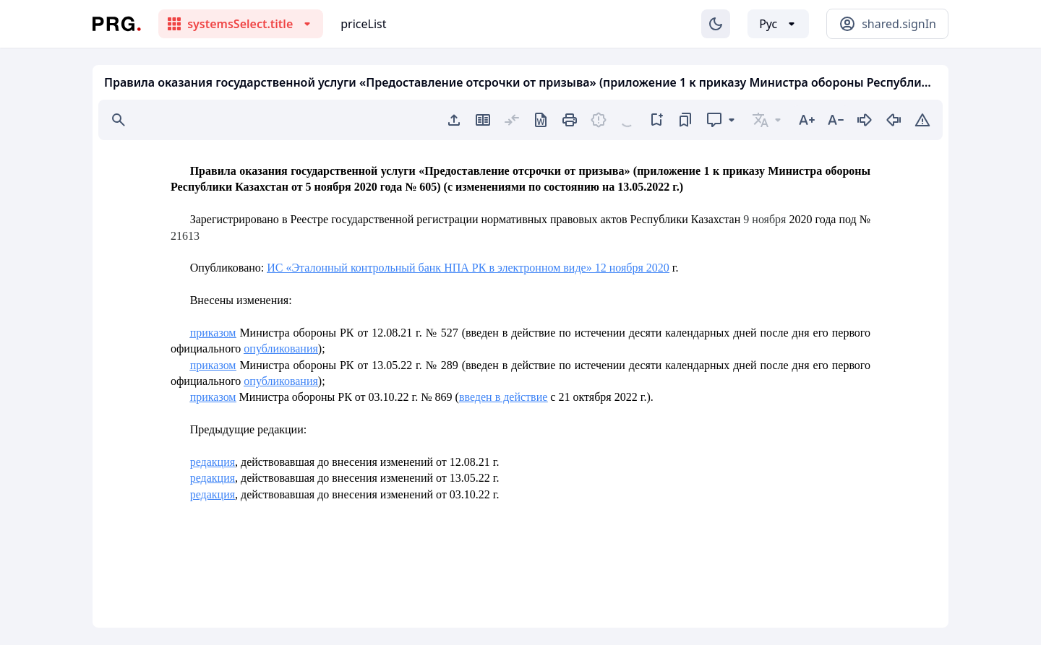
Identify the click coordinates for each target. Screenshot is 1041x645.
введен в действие (503, 397)
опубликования (281, 348)
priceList (363, 24)
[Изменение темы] (715, 23)
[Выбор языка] (778, 23)
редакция (212, 462)
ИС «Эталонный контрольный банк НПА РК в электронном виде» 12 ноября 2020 (468, 267)
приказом (213, 332)
